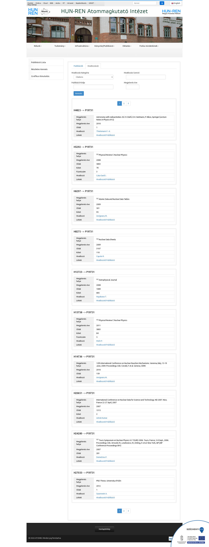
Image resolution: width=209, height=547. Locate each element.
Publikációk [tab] (78, 66)
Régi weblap (32, 5)
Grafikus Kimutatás (40, 76)
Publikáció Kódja (78, 83)
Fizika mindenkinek (149, 46)
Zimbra (38, 3)
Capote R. (100, 256)
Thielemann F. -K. (103, 131)
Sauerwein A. (101, 494)
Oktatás (126, 46)
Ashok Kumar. (101, 418)
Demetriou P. (101, 457)
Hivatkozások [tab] (93, 66)
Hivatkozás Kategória (80, 73)
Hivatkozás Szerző (131, 73)
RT (64, 3)
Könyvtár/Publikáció (105, 46)
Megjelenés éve (130, 83)
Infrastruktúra (82, 46)
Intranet (70, 3)
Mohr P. (99, 341)
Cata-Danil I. (101, 175)
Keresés (78, 93)
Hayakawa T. (101, 297)
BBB (51, 3)
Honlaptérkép (104, 529)
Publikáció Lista (38, 62)
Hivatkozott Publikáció (105, 135)
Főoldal (30, 3)
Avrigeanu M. (101, 216)
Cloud (45, 3)
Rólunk (38, 46)
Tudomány (60, 46)
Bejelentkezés (81, 3)
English (175, 3)
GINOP (91, 3)
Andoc (58, 3)
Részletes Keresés (39, 69)
